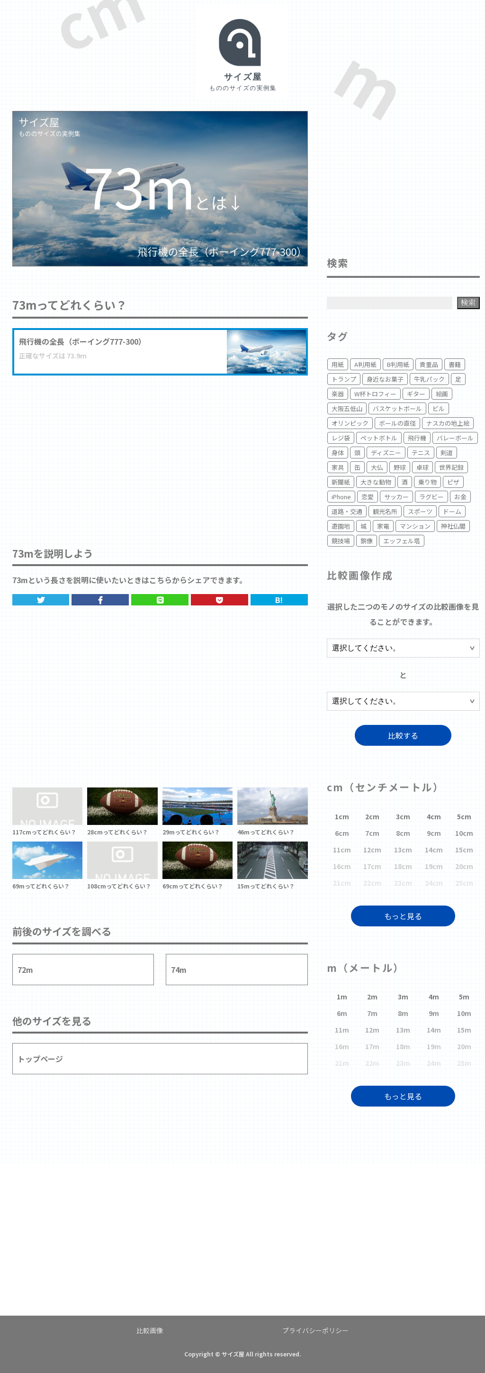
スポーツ (420, 511)
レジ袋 (341, 437)
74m (179, 969)
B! (279, 599)
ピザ (453, 481)
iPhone (341, 496)
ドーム (452, 511)
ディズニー (386, 452)
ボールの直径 (397, 423)
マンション (415, 526)
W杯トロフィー (375, 393)
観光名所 (385, 511)
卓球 (422, 467)
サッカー (396, 496)
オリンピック (350, 423)
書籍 (455, 364)
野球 (400, 467)
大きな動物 (375, 481)
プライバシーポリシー (315, 1330)
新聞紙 (341, 481)
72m (25, 969)
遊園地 (341, 526)
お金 (460, 496)
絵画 (442, 393)
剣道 (446, 452)
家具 (338, 467)
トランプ (344, 379)
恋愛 (367, 496)
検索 (468, 302)
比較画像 (149, 1330)
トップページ (40, 1058)
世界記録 (451, 467)
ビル (438, 408)
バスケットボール (397, 408)
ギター (416, 393)
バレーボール (455, 437)
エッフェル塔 (401, 540)
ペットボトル (378, 437)
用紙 (338, 364)
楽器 (338, 393)
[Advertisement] (160, 451)
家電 (383, 526)
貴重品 (429, 364)
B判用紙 (398, 364)
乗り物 (427, 481)
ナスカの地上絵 (447, 423)
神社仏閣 (453, 526)
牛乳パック (429, 379)
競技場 (341, 540)
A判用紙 (365, 364)
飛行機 (417, 437)
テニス (421, 452)
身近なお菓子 (385, 379)
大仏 (377, 467)
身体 (338, 452)
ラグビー (431, 496)
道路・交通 (347, 511)
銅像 (366, 540)
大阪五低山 (347, 408)
